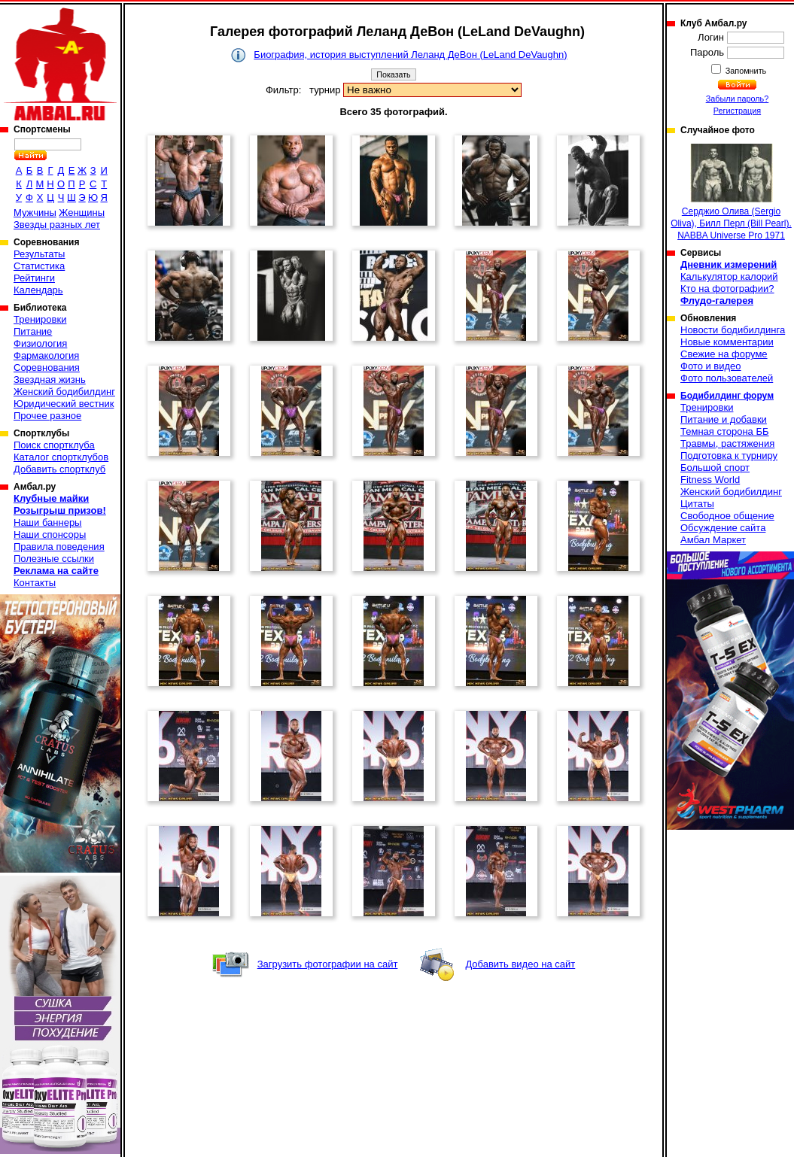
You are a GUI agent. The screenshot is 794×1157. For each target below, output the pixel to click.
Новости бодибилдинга (732, 330)
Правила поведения (59, 546)
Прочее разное (47, 415)
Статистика (39, 266)
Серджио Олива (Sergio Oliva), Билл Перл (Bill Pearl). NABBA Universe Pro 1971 (731, 192)
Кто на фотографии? (727, 288)
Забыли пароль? (737, 98)
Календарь (38, 290)
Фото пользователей (726, 378)
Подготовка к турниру (728, 455)
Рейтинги (34, 278)
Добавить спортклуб (59, 469)
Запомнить (745, 70)
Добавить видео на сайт (520, 964)
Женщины (82, 212)
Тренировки (40, 319)
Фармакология (46, 355)
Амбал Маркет (713, 539)
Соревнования (47, 367)
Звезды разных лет (57, 224)
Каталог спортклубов (61, 457)
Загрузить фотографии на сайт (327, 964)
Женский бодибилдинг (64, 391)
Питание (33, 331)
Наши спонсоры (50, 534)
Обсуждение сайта (722, 527)
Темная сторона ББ (724, 431)
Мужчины (35, 212)
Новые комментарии (727, 342)
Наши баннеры (47, 522)
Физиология (40, 343)
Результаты (39, 254)
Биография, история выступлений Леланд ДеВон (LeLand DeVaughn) (410, 54)
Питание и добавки (723, 419)
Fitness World (710, 479)
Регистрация (737, 110)
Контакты (35, 582)
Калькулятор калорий (729, 276)
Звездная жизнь (50, 379)
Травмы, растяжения (727, 443)
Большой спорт (715, 467)
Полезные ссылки (54, 558)
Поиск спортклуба (54, 445)
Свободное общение (727, 515)
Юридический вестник (64, 403)
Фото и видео (710, 366)
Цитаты (697, 503)
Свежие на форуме (724, 354)
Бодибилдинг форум (727, 395)
